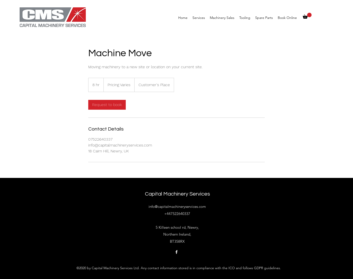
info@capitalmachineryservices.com (177, 206)
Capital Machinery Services (177, 194)
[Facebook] (176, 252)
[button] (307, 16)
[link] (107, 105)
